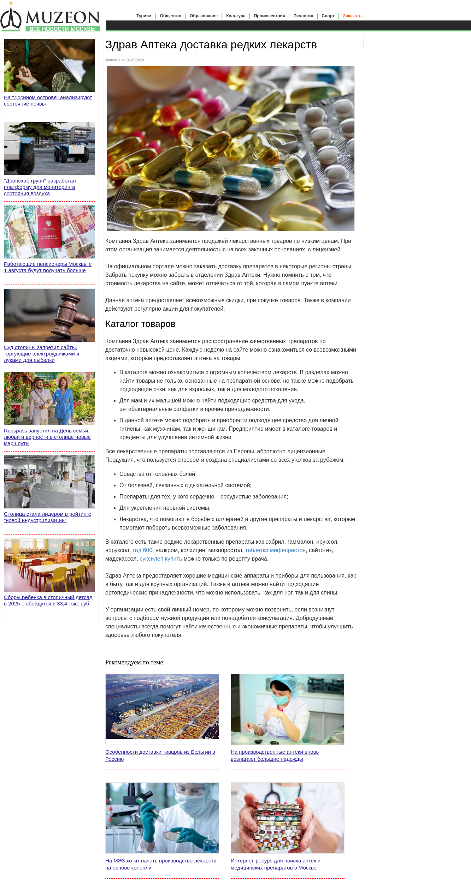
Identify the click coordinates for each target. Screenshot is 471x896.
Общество (171, 15)
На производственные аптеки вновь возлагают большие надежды (275, 755)
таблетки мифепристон (275, 550)
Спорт (328, 15)
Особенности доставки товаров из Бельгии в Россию (160, 755)
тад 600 (143, 550)
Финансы (112, 60)
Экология (303, 15)
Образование (204, 15)
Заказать (352, 15)
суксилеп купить (161, 559)
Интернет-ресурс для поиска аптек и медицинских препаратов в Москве (275, 864)
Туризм (144, 15)
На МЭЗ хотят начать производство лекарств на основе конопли (160, 864)
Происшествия (269, 15)
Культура (235, 15)
